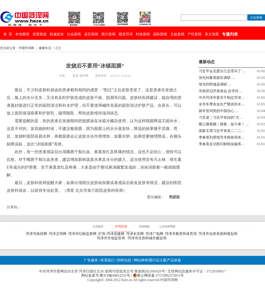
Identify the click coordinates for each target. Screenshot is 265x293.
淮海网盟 (144, 226)
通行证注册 (157, 260)
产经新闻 (194, 34)
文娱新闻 (177, 34)
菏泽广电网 (155, 234)
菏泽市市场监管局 (112, 238)
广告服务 (91, 260)
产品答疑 (174, 260)
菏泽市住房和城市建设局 (148, 238)
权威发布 (57, 34)
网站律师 (140, 260)
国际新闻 (160, 34)
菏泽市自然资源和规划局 (219, 234)
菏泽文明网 (58, 234)
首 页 (7, 34)
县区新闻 (91, 34)
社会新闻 (74, 34)
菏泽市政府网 (37, 234)
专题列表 (230, 34)
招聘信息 (124, 260)
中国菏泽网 (26, 48)
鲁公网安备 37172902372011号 (158, 275)
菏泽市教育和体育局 (182, 234)
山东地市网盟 (167, 226)
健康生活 (45, 48)
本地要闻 (22, 34)
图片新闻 (108, 34)
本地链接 (121, 226)
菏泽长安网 (136, 234)
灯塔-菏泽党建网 (112, 234)
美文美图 (212, 34)
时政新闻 (143, 34)
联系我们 (107, 260)
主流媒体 (98, 226)
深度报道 (39, 34)
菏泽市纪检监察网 (83, 234)
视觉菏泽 (126, 34)
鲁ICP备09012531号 (115, 275)
